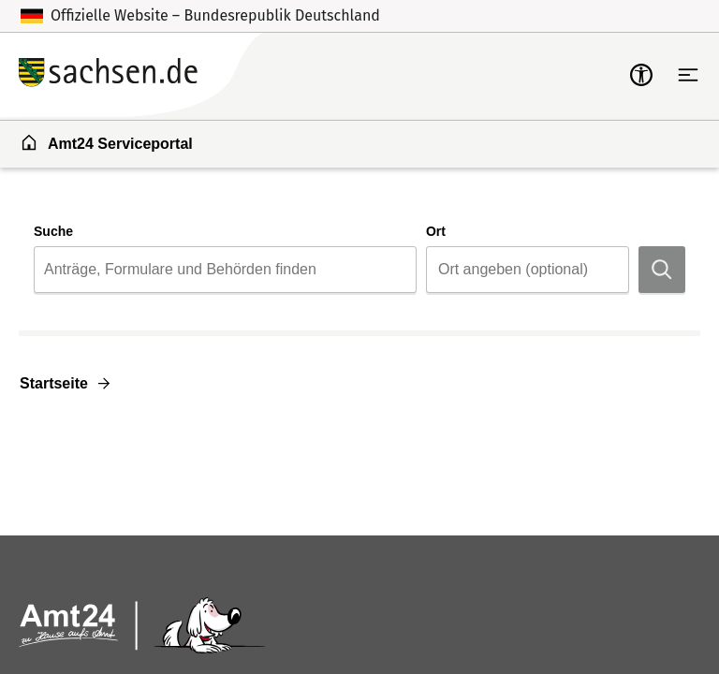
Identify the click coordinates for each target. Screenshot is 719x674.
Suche (53, 231)
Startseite (54, 383)
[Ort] (531, 269)
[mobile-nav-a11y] (641, 75)
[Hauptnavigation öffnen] (688, 75)
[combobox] (225, 269)
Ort (436, 231)
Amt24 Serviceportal (106, 142)
